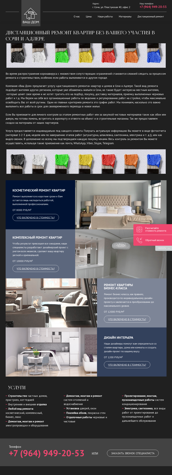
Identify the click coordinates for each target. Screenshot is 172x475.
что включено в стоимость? (36, 217)
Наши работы (105, 16)
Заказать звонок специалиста (132, 453)
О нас (77, 16)
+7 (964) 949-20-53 (153, 7)
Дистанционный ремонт (150, 16)
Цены (89, 16)
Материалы (125, 16)
